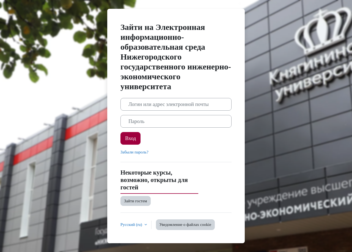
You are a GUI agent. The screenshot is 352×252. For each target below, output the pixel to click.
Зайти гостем (135, 201)
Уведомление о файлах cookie (185, 224)
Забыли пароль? (134, 152)
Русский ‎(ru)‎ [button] (131, 224)
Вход (130, 138)
